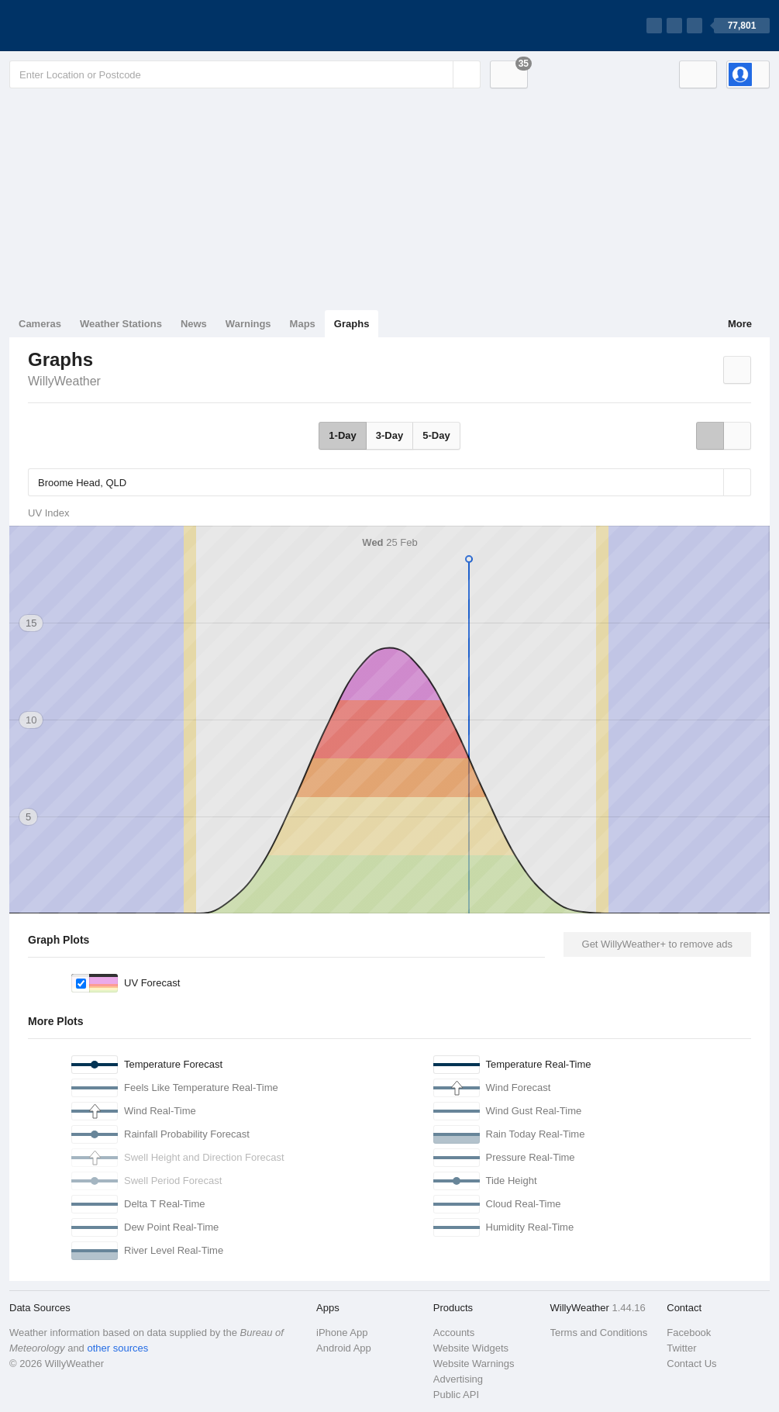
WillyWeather (64, 381)
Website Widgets (470, 1348)
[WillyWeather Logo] (82, 25)
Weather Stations (121, 324)
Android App (343, 1348)
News (194, 324)
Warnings (248, 324)
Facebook (689, 1332)
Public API (456, 1394)
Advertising (458, 1379)
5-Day (436, 435)
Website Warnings (474, 1363)
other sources (117, 1348)
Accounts (453, 1332)
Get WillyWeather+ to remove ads (657, 944)
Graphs (352, 324)
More (740, 324)
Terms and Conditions (599, 1332)
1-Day (342, 435)
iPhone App (342, 1332)
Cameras (40, 324)
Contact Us (691, 1363)
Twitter (681, 1348)
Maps (302, 324)
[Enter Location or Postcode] (245, 74)
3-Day (389, 435)
